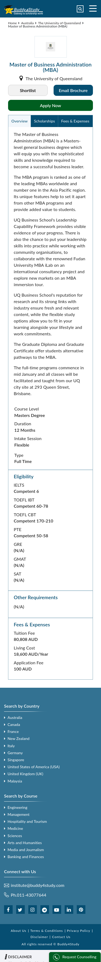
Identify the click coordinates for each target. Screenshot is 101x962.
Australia (27, 23)
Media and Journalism (26, 849)
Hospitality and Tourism (27, 821)
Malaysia (15, 781)
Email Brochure (73, 90)
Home (12, 23)
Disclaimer (39, 937)
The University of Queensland (59, 23)
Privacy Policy (78, 931)
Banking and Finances (26, 856)
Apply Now (50, 105)
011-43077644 (31, 894)
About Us (18, 931)
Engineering (17, 807)
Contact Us (61, 937)
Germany (15, 752)
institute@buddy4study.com (37, 885)
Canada (14, 724)
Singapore (16, 759)
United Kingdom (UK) (25, 773)
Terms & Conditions (46, 931)
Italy (11, 745)
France (13, 731)
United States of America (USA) (34, 766)
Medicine (15, 828)
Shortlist (28, 90)
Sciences (15, 835)
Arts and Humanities (25, 842)
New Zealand (19, 738)
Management (19, 814)
